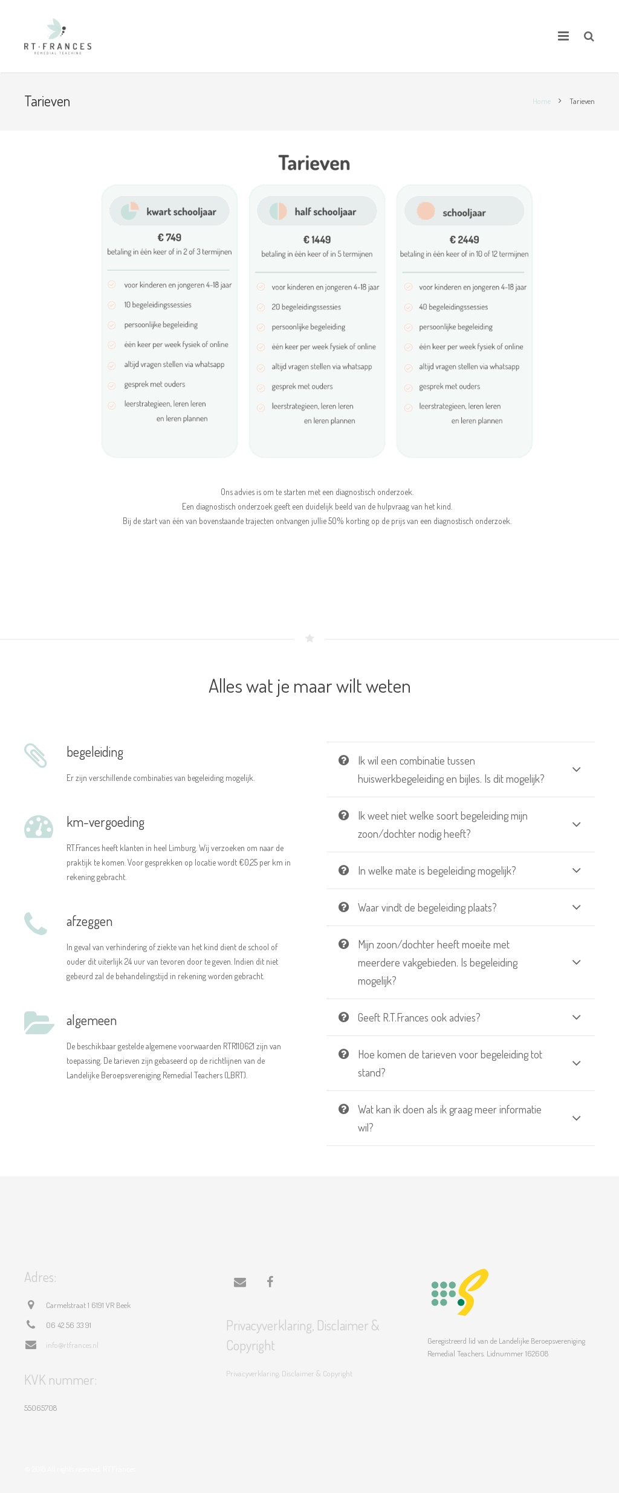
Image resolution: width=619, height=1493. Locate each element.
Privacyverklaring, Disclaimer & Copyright (289, 1373)
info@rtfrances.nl (72, 1345)
